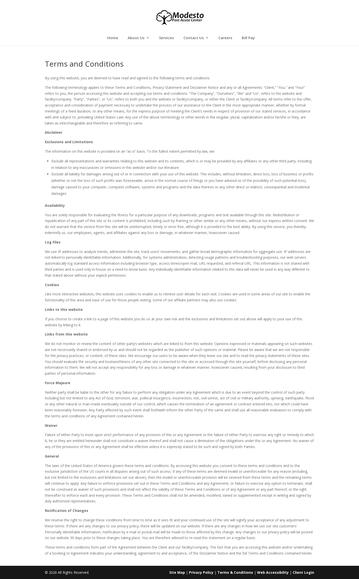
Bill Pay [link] (248, 38)
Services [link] (166, 38)
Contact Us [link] (193, 38)
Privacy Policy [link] (201, 572)
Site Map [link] (177, 572)
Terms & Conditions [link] (235, 572)
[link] (180, 17)
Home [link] (112, 38)
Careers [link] (225, 38)
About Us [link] (136, 38)
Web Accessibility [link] (273, 572)
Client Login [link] (303, 572)
